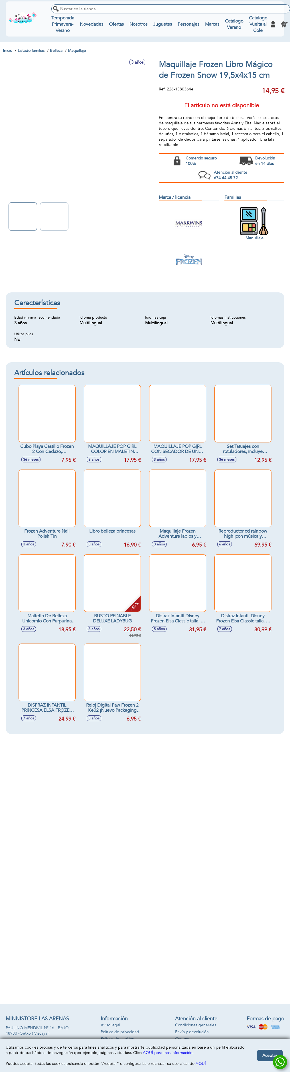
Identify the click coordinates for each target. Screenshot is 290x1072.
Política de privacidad (120, 1032)
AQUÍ (201, 1063)
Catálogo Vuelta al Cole (258, 24)
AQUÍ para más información (167, 1052)
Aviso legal (110, 1025)
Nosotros (138, 24)
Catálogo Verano (234, 24)
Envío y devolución (192, 1032)
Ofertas (116, 24)
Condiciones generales (195, 1025)
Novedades (91, 24)
